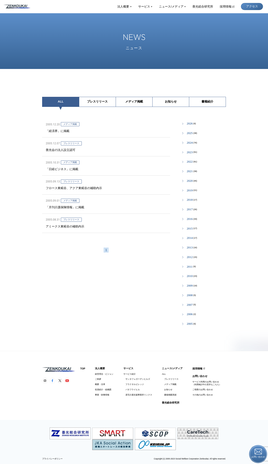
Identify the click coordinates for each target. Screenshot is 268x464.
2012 (190, 257)
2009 (190, 285)
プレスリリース (97, 101)
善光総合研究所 (202, 6)
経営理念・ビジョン (104, 374)
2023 (190, 152)
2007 (190, 304)
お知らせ (171, 101)
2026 (190, 123)
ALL (61, 101)
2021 (190, 171)
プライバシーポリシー (52, 459)
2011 (189, 266)
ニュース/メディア (172, 6)
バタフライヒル (131, 389)
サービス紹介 (129, 374)
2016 (190, 219)
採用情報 (227, 6)
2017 (190, 209)
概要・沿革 (100, 384)
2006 (190, 314)
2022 (190, 161)
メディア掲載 (134, 101)
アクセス (252, 6)
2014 (190, 238)
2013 (190, 247)
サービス (145, 6)
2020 (190, 180)
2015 (190, 228)
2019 (190, 190)
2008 (190, 295)
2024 (190, 142)
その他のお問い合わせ (202, 395)
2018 (190, 199)
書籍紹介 (207, 101)
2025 (190, 133)
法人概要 (124, 6)
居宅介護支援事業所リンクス (137, 395)
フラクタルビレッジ (133, 384)
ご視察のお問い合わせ (202, 389)
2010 (190, 276)
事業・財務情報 (102, 395)
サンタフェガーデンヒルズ (136, 379)
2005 (190, 323)
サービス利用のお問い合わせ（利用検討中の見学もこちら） (206, 383)
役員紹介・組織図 (103, 389)
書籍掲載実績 (169, 395)
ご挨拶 (98, 379)
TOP (82, 368)
